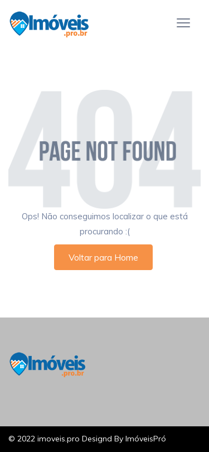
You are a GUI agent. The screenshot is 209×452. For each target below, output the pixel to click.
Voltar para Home (103, 257)
